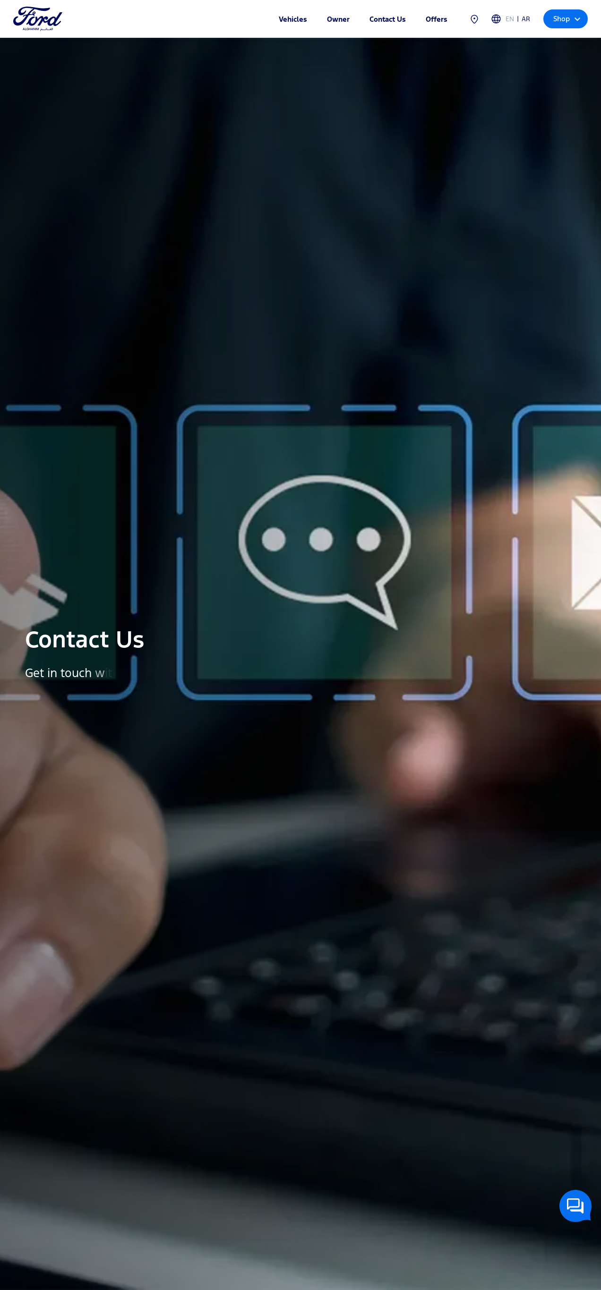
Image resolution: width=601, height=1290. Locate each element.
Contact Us (387, 19)
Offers (436, 19)
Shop (566, 18)
